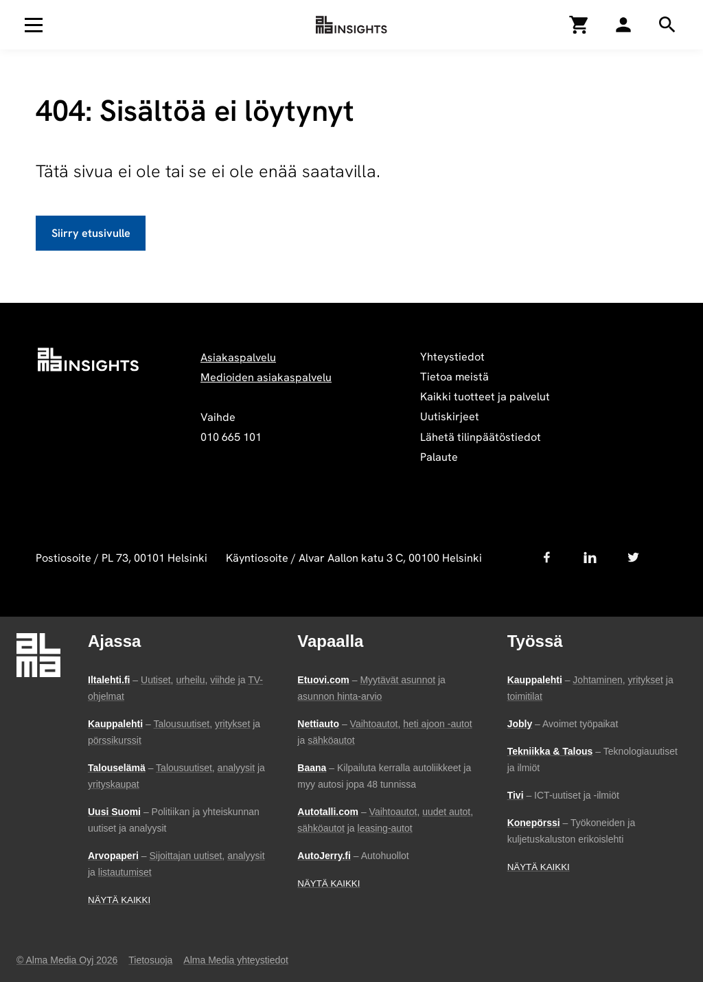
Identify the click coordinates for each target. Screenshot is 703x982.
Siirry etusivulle (90, 233)
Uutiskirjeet (449, 416)
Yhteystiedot (452, 357)
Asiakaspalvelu (238, 357)
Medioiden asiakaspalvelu (266, 377)
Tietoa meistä (454, 376)
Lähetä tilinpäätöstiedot (480, 437)
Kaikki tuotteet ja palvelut (485, 396)
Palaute (439, 457)
